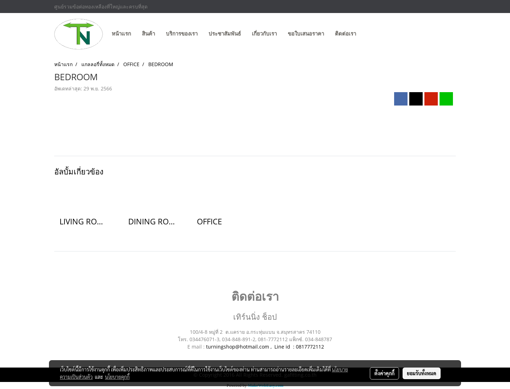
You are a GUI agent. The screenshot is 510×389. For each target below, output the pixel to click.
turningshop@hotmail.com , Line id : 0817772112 (265, 346)
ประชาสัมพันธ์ (225, 34)
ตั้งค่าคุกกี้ (384, 373)
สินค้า (148, 34)
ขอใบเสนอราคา (306, 34)
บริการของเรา (182, 34)
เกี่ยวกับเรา (264, 34)
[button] (368, 34)
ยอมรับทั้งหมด (421, 373)
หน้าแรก (121, 34)
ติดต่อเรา (345, 34)
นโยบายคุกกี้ (117, 377)
